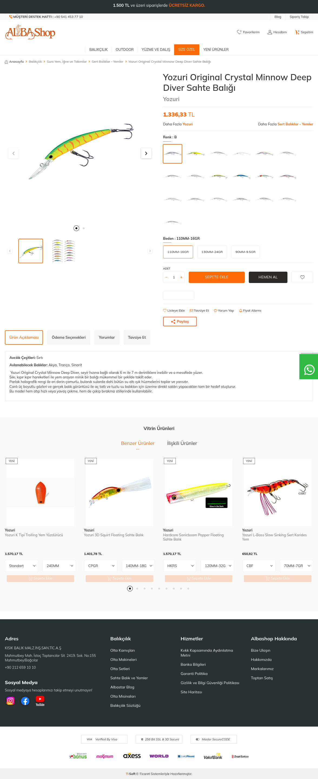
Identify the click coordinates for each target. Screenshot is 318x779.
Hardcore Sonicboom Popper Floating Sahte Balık (193, 537)
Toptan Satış (262, 677)
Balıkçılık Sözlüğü (125, 705)
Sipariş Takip (299, 17)
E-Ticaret (143, 774)
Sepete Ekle (216, 277)
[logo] (30, 32)
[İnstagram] (10, 700)
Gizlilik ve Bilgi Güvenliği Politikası (210, 682)
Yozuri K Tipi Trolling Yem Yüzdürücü (34, 535)
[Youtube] (40, 700)
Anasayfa (14, 61)
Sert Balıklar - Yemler (107, 61)
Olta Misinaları (122, 696)
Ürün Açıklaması (23, 337)
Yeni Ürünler (216, 49)
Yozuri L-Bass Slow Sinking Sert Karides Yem (274, 537)
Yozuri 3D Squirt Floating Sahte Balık (114, 535)
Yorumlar (107, 337)
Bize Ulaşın (260, 650)
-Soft (131, 774)
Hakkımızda (261, 659)
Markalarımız (262, 668)
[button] (76, 228)
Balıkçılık (98, 49)
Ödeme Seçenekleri (68, 337)
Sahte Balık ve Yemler (129, 677)
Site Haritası (191, 692)
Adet (166, 268)
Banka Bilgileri (193, 664)
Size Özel (186, 49)
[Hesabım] (277, 32)
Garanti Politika (194, 673)
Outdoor (125, 49)
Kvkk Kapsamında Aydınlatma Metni (207, 653)
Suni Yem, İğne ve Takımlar (67, 61)
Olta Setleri (120, 668)
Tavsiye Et (199, 310)
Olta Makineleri (123, 659)
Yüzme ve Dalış (156, 49)
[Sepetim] (304, 32)
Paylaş (180, 321)
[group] (80, 147)
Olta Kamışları (122, 650)
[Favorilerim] (248, 32)
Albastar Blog (122, 687)
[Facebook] (25, 700)
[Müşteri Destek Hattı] (46, 17)
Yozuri (171, 98)
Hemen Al (268, 277)
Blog (277, 17)
